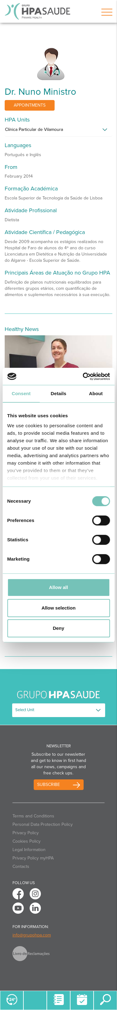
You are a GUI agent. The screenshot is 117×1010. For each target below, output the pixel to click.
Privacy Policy (25, 832)
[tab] (58, 131)
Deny (58, 628)
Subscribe (48, 784)
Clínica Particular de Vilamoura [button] (34, 129)
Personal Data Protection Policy (42, 824)
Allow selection (58, 607)
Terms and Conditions (33, 816)
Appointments (30, 105)
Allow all (58, 587)
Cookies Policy (26, 841)
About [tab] (96, 393)
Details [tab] (58, 393)
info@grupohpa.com (31, 935)
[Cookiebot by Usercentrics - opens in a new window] (83, 376)
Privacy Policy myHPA (33, 858)
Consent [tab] (21, 393)
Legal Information (29, 849)
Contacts (20, 866)
